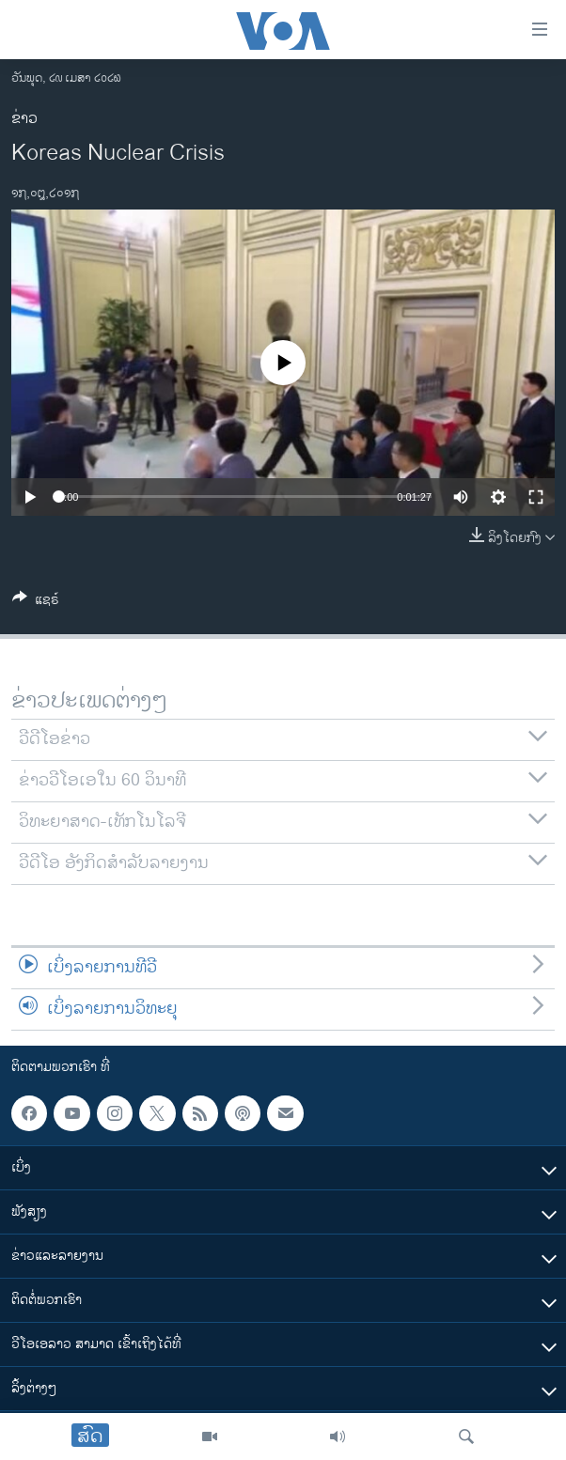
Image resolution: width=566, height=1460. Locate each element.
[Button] (35, 602)
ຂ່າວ (24, 119)
